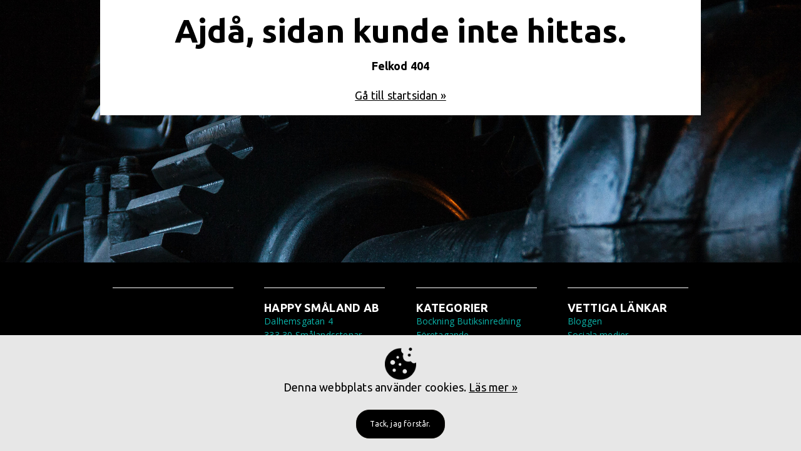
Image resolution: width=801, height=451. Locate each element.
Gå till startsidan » (400, 95)
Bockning (435, 321)
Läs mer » (493, 387)
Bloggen (585, 321)
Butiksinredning (489, 321)
